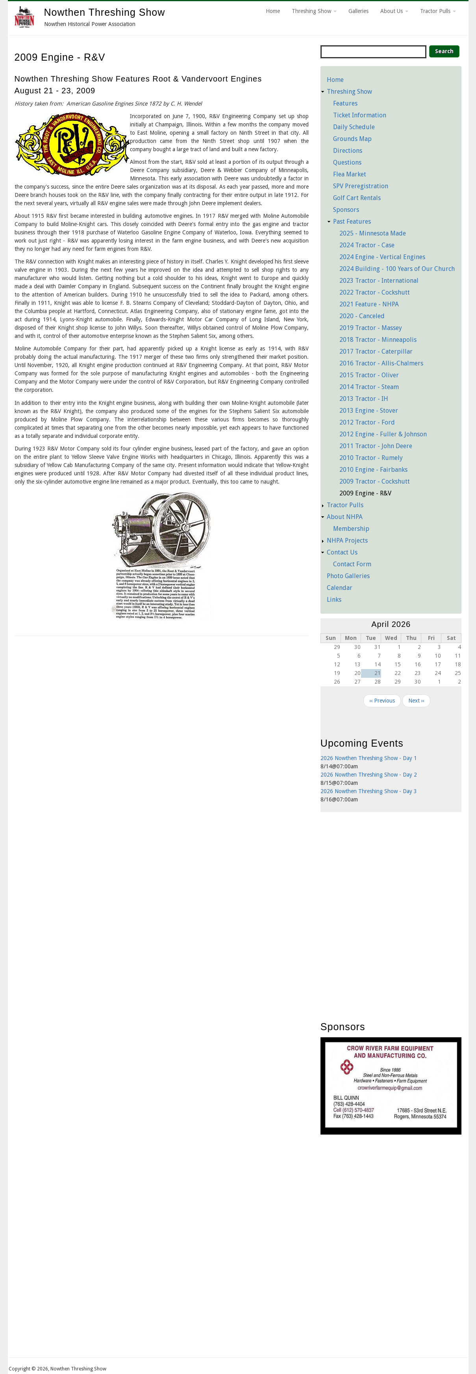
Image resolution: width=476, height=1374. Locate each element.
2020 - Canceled (362, 316)
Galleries (358, 11)
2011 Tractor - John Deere (375, 446)
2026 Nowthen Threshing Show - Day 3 (368, 791)
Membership (351, 528)
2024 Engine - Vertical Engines (382, 257)
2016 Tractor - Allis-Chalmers (381, 363)
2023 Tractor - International (379, 280)
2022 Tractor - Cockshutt (374, 292)
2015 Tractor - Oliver (369, 375)
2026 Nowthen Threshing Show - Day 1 (368, 758)
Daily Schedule (354, 127)
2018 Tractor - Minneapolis (378, 339)
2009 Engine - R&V (365, 493)
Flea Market (349, 174)
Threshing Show (314, 11)
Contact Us (342, 552)
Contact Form (352, 564)
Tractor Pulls (438, 11)
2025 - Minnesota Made (372, 233)
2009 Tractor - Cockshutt (374, 481)
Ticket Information (359, 115)
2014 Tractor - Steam (369, 387)
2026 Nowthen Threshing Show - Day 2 (368, 774)
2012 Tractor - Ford (367, 422)
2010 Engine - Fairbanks (373, 469)
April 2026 (391, 624)
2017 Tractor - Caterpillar (376, 351)
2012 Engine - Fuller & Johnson (383, 434)
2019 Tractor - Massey (370, 328)
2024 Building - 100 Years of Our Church (397, 269)
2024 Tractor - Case (367, 245)
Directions (347, 150)
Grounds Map (352, 139)
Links (334, 599)
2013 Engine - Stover (368, 410)
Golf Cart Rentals (357, 198)
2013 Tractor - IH (363, 398)
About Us (394, 11)
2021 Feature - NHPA (369, 304)
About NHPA (345, 517)
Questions (347, 162)
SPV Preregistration (360, 186)
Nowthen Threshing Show (104, 12)
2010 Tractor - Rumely (371, 458)
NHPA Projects (347, 540)
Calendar (339, 588)
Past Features (352, 221)
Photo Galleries (348, 576)
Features (345, 103)
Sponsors (346, 209)
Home (273, 11)
